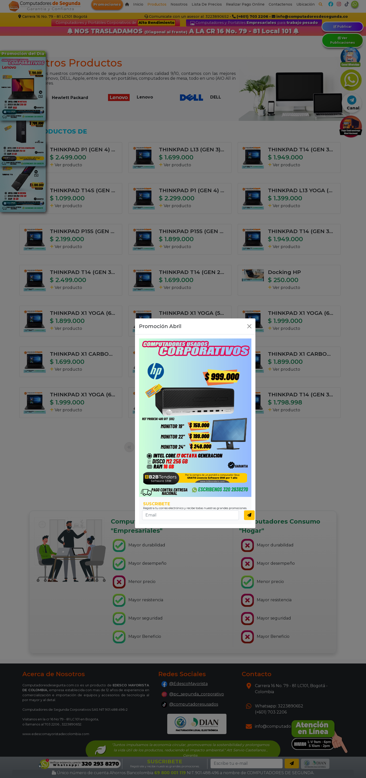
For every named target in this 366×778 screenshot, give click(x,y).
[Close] (249, 326)
